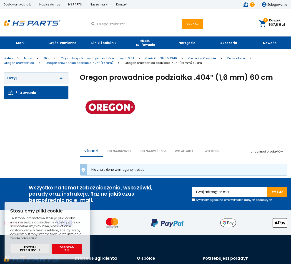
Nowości (270, 43)
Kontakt (121, 4)
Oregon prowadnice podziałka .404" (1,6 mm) (79, 63)
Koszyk (274, 22)
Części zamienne (62, 43)
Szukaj (192, 24)
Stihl (46, 58)
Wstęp (8, 58)
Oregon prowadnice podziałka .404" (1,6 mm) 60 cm (163, 63)
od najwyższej (153, 151)
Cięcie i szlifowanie (145, 43)
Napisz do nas (49, 4)
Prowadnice (236, 58)
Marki (20, 43)
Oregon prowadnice (19, 63)
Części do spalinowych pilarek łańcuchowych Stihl (97, 58)
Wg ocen (212, 151)
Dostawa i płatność (17, 4)
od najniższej (119, 151)
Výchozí (91, 151)
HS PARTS (75, 4)
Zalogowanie (277, 5)
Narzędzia (187, 43)
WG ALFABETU (185, 151)
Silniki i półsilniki (104, 43)
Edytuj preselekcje (30, 248)
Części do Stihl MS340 (161, 58)
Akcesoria (228, 43)
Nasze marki (99, 4)
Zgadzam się (67, 248)
